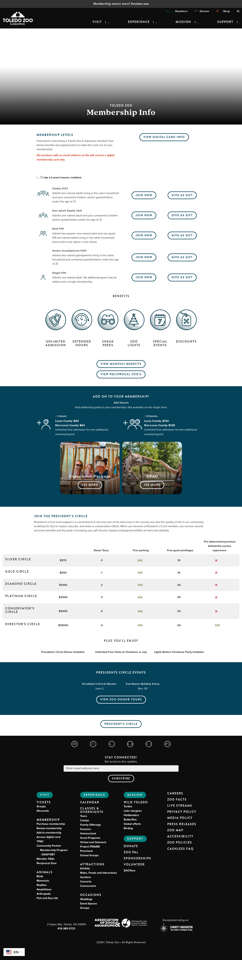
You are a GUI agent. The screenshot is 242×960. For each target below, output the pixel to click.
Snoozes (85, 829)
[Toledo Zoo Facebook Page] (74, 744)
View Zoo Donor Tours (121, 699)
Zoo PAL (131, 852)
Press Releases (181, 824)
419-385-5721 (66, 928)
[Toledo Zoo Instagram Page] (112, 744)
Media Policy (180, 818)
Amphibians (44, 889)
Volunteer (134, 864)
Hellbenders (131, 815)
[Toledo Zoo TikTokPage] (149, 744)
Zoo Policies (179, 842)
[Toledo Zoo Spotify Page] (167, 744)
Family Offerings (90, 825)
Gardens (85, 877)
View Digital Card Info (164, 137)
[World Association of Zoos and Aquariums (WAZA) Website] (134, 923)
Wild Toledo (136, 802)
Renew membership (49, 828)
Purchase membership (51, 824)
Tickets (44, 802)
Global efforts (132, 824)
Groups (41, 806)
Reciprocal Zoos (47, 863)
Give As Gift (182, 195)
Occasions (90, 895)
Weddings (86, 899)
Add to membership (49, 833)
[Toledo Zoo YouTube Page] (130, 744)
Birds (40, 876)
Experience (139, 22)
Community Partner (52, 850)
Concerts (85, 881)
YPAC (40, 841)
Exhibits (85, 868)
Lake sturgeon (133, 811)
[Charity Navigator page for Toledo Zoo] (175, 928)
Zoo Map (175, 830)
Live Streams (179, 806)
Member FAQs (46, 859)
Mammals (43, 881)
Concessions (88, 886)
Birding (128, 828)
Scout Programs (90, 838)
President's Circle (121, 724)
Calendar (89, 802)
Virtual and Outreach (93, 842)
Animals (45, 872)
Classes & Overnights (91, 810)
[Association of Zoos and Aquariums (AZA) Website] (107, 923)
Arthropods (44, 894)
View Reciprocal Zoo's (121, 374)
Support (225, 22)
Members (177, 11)
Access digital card (48, 837)
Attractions (92, 864)
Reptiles (42, 885)
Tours (83, 816)
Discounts (43, 811)
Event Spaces (88, 903)
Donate (202, 11)
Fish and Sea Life (47, 898)
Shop (223, 11)
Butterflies (130, 819)
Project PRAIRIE (90, 847)
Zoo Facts (177, 799)
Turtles (128, 806)
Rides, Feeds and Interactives (98, 873)
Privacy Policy (181, 812)
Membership (48, 820)
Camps (84, 820)
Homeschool (88, 833)
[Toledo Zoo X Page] (93, 744)
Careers (175, 793)
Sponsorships (137, 858)
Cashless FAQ (180, 849)
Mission (183, 22)
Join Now (144, 195)
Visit (97, 22)
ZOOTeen (129, 870)
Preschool (86, 851)
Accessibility (180, 836)
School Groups (89, 855)
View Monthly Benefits (121, 364)
